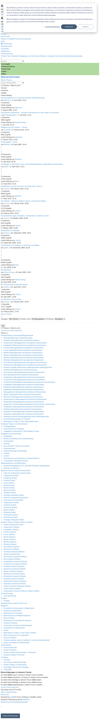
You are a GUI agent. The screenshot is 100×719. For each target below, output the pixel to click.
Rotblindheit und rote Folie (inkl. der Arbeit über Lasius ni (21, 186)
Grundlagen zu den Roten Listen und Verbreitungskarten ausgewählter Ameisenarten (32, 164)
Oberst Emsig (9, 272)
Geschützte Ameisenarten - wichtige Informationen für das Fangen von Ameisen (30, 112)
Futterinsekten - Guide (9, 142)
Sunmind (7, 130)
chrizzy (6, 189)
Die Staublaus (6, 270)
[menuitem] (3, 34)
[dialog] (50, 17)
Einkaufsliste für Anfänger (10, 230)
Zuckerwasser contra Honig (11, 299)
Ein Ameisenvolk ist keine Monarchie (14, 284)
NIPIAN (6, 144)
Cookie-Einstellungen (52, 27)
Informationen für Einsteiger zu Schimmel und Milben (20, 245)
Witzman (7, 100)
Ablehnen (85, 27)
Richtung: (56, 319)
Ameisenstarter (10, 115)
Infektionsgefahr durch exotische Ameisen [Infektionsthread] (22, 98)
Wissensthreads (10, 77)
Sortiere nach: (33, 319)
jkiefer (6, 166)
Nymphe (18, 159)
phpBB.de (26, 699)
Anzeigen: (10, 319)
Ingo (16, 265)
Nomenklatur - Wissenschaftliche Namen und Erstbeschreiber (23, 201)
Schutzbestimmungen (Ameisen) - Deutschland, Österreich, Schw (25, 216)
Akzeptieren (69, 27)
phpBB (12, 697)
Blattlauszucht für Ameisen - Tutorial (14, 127)
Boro (17, 181)
